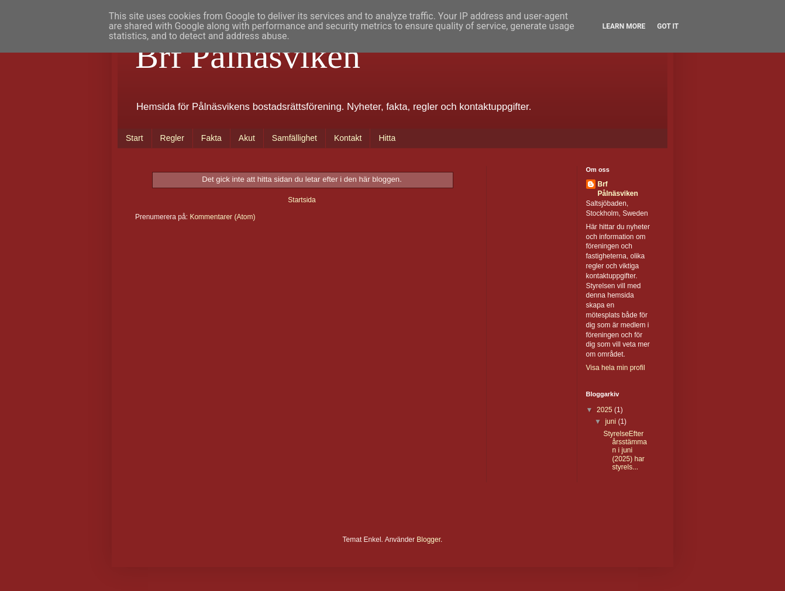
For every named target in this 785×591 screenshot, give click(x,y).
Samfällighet (294, 138)
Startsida (301, 200)
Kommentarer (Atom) (222, 217)
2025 (605, 410)
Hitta (386, 138)
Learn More (624, 26)
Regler (172, 138)
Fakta (211, 138)
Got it (668, 26)
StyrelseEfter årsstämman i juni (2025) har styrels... (624, 451)
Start (134, 138)
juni (611, 421)
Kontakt (347, 138)
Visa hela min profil (615, 368)
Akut (247, 138)
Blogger (428, 539)
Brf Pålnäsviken (247, 56)
